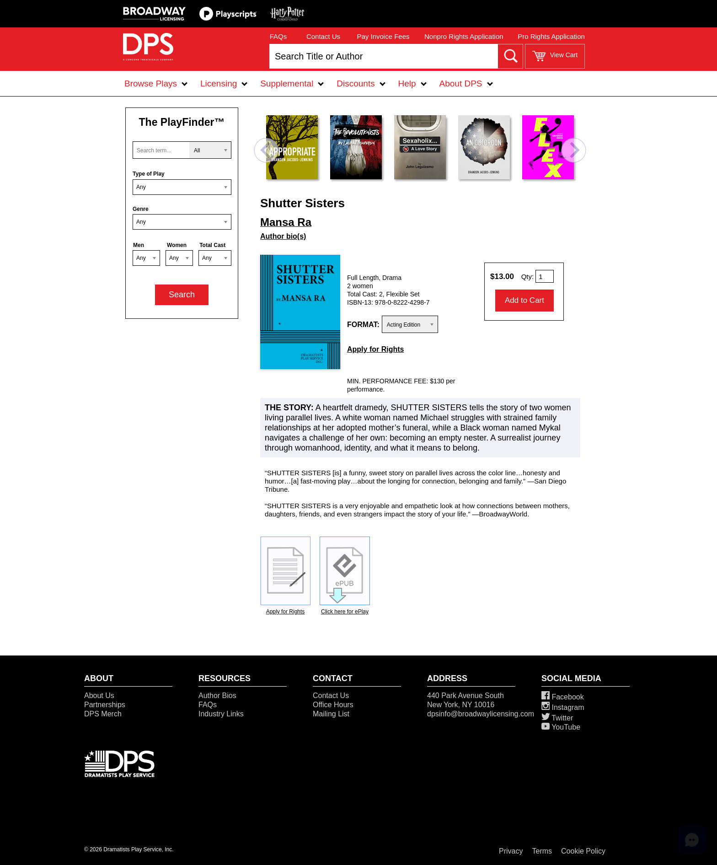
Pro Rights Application (551, 36)
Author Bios (217, 695)
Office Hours (333, 705)
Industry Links (221, 714)
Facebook (562, 697)
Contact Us (323, 36)
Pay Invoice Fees (383, 36)
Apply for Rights (375, 349)
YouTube (560, 727)
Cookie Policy (583, 851)
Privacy (511, 851)
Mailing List (331, 714)
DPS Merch (103, 714)
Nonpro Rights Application (463, 36)
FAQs (278, 36)
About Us (99, 695)
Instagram (562, 707)
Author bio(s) (283, 236)
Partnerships (104, 705)
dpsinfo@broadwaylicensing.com (480, 714)
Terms (542, 851)
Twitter (557, 718)
